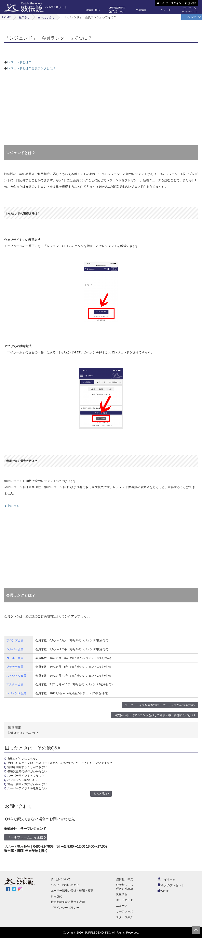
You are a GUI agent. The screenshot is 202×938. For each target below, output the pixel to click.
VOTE (163, 891)
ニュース (121, 905)
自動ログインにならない (23, 758)
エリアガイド (124, 900)
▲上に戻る (11, 506)
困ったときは (46, 17)
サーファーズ (124, 911)
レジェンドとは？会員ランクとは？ (31, 68)
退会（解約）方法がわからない (27, 784)
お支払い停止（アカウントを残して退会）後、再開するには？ (154, 715)
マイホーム (166, 879)
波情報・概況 (124, 879)
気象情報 (121, 894)
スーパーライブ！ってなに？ (25, 775)
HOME (6, 17)
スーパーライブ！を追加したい (27, 788)
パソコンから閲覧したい (23, 779)
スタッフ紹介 (124, 917)
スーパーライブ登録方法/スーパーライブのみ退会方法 (159, 705)
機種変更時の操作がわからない (27, 771)
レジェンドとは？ (19, 62)
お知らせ (24, 17)
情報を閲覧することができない (27, 767)
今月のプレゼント (171, 885)
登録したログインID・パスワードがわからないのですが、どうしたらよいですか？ (59, 762)
